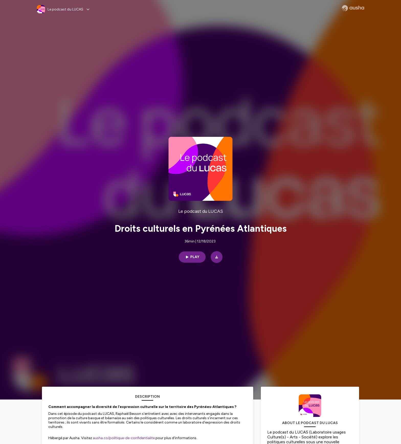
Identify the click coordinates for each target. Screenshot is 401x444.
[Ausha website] (353, 8)
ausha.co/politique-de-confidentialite (124, 438)
